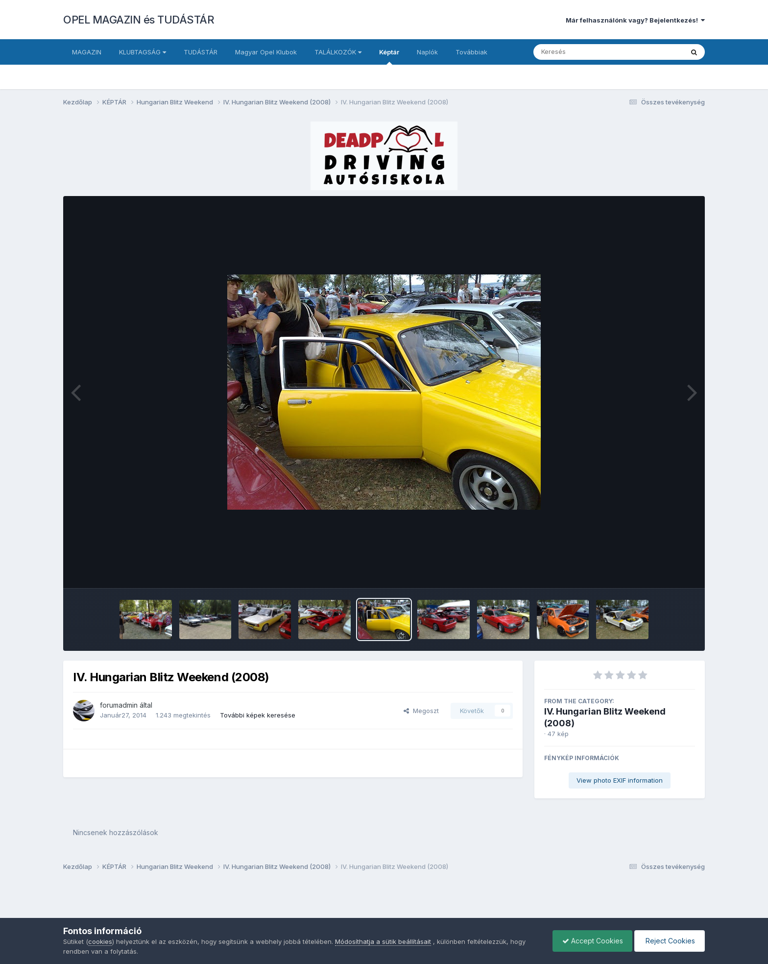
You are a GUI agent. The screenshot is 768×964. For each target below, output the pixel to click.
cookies (100, 941)
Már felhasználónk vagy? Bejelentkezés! (635, 20)
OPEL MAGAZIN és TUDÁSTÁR (138, 19)
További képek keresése (257, 715)
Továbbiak (471, 52)
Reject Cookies (669, 941)
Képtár (389, 56)
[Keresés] (581, 52)
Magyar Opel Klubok (266, 52)
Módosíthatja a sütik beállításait (383, 941)
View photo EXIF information (619, 780)
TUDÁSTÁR (200, 52)
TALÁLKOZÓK (337, 52)
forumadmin (119, 705)
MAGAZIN (86, 52)
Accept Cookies (590, 941)
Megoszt (421, 711)
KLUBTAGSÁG (142, 52)
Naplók (427, 52)
